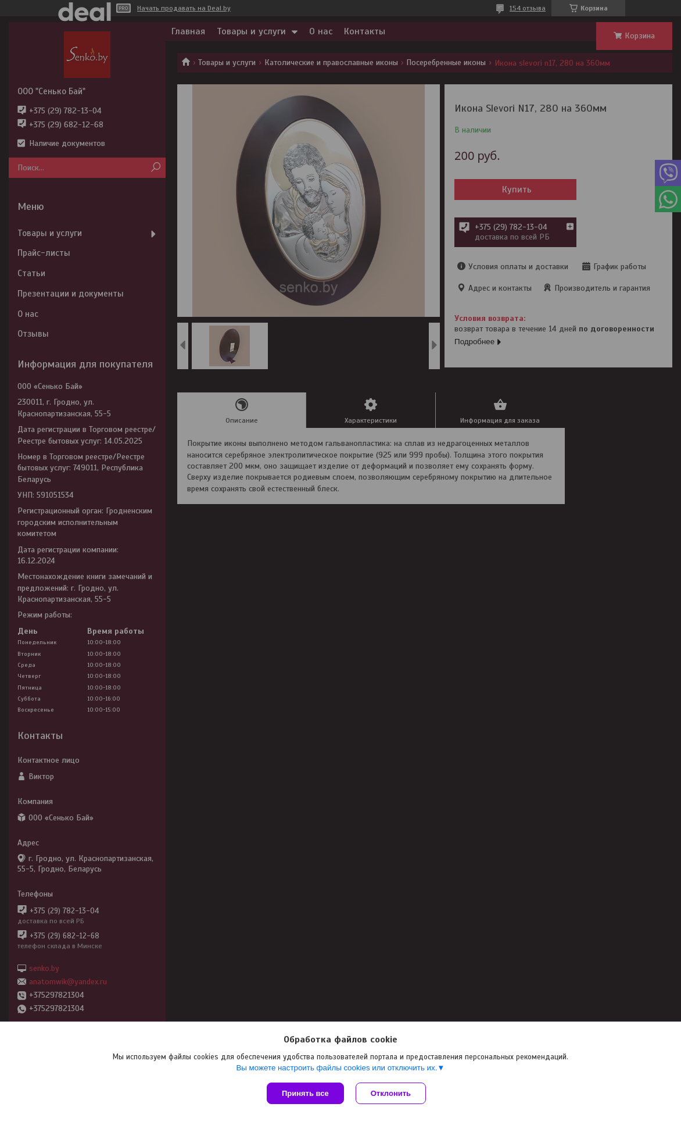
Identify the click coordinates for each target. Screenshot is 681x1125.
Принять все (305, 1093)
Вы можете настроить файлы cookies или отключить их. (336, 1067)
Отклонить (391, 1093)
